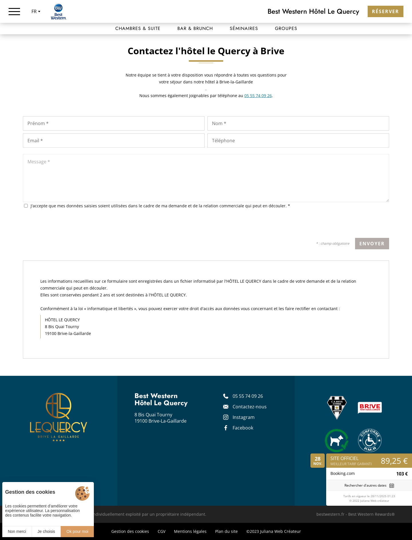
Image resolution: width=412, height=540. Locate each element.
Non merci (17, 531)
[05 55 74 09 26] (250, 396)
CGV (161, 531)
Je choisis (46, 531)
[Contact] (250, 407)
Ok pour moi (77, 531)
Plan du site (226, 531)
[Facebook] (250, 428)
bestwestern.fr (330, 514)
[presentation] (345, 225)
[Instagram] (250, 417)
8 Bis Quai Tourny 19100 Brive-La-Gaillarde (160, 417)
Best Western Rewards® (371, 514)
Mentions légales (190, 531)
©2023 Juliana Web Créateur (273, 531)
